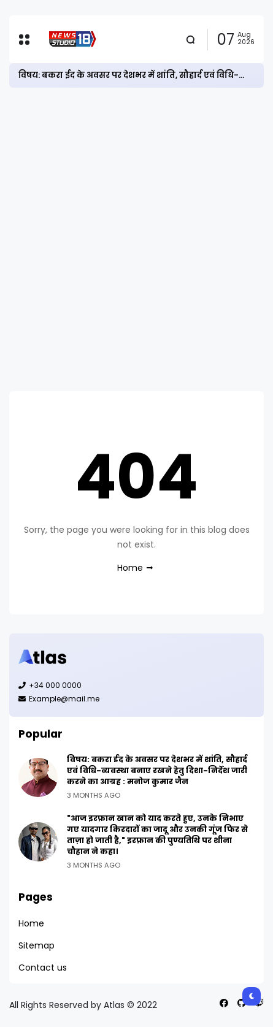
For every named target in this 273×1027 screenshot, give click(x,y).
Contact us (42, 967)
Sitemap (36, 945)
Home (130, 568)
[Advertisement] (136, 239)
